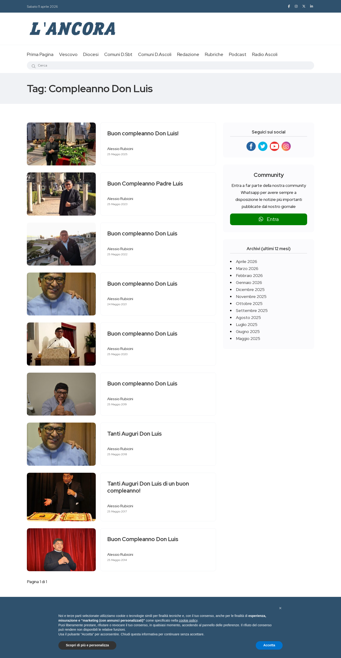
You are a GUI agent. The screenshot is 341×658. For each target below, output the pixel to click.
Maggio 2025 (248, 338)
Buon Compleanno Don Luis (143, 539)
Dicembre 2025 (250, 289)
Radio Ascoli (264, 54)
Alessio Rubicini (121, 148)
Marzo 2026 (247, 268)
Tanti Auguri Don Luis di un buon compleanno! (148, 487)
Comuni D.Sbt (118, 54)
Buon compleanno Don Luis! (143, 133)
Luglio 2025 (246, 324)
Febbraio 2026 (249, 275)
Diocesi (91, 54)
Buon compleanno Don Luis (143, 233)
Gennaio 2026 (249, 282)
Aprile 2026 (246, 261)
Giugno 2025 (248, 331)
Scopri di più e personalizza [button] (87, 645)
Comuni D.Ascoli (154, 54)
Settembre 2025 (252, 310)
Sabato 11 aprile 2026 (42, 6)
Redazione (188, 54)
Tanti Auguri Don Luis (135, 433)
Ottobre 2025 (249, 303)
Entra (269, 219)
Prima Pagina (40, 54)
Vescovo (68, 54)
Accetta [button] (269, 645)
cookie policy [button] (188, 620)
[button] (280, 608)
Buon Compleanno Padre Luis (145, 183)
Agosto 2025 (248, 317)
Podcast (237, 54)
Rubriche (214, 54)
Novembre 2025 (251, 296)
